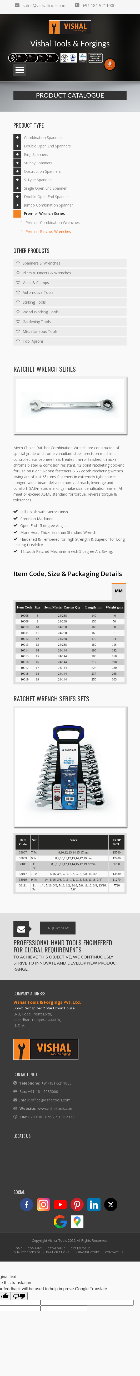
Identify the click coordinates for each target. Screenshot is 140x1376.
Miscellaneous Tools (37, 331)
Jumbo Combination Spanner (48, 205)
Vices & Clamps (32, 282)
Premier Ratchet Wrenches (48, 231)
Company (35, 1248)
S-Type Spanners (38, 179)
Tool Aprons (30, 341)
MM (119, 591)
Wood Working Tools (37, 311)
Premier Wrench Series (44, 213)
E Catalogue (80, 1248)
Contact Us (114, 1252)
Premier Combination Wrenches (53, 222)
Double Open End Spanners (47, 145)
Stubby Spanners (38, 162)
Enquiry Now (58, 928)
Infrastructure (87, 1252)
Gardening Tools (33, 321)
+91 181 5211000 (95, 5)
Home (17, 1248)
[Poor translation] (19, 1296)
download (109, 64)
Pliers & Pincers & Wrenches (43, 272)
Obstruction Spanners (42, 171)
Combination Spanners (43, 137)
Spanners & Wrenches (38, 263)
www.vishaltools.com (55, 1108)
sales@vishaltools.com (41, 5)
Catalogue (56, 1248)
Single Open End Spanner (45, 188)
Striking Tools (31, 302)
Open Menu (19, 70)
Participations (57, 1252)
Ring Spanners (36, 154)
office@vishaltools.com (51, 1099)
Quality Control (27, 1252)
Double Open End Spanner (46, 196)
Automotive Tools (34, 292)
